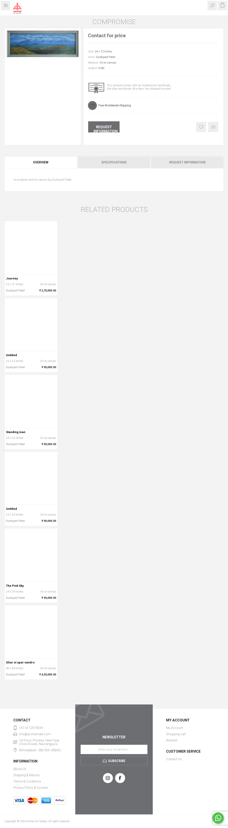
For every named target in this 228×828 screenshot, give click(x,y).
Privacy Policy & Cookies (30, 787)
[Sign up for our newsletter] (114, 749)
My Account (174, 728)
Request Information (106, 128)
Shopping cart (176, 734)
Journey (12, 278)
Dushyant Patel (105, 57)
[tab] (40, 162)
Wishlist (171, 740)
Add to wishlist (201, 127)
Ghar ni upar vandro (20, 662)
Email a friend (213, 127)
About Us (19, 769)
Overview (40, 162)
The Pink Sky (15, 585)
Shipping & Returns (26, 775)
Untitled (11, 355)
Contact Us (174, 759)
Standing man (15, 432)
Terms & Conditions (27, 781)
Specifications (114, 162)
